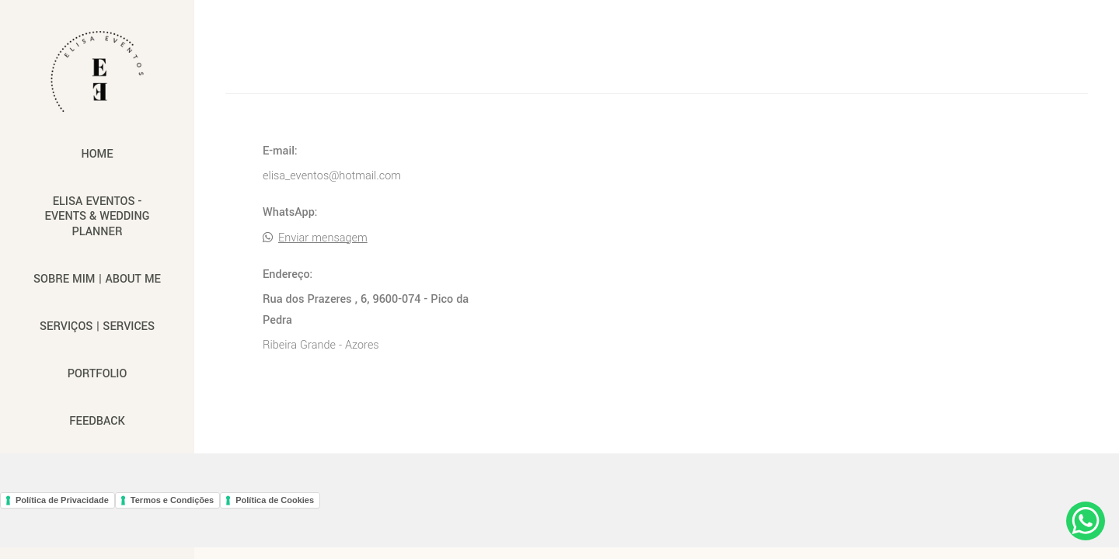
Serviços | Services (97, 326)
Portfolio (97, 374)
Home (97, 154)
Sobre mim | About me (97, 279)
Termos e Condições (172, 500)
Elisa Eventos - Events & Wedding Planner (97, 216)
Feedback (96, 421)
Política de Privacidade (62, 500)
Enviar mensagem (323, 238)
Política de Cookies (274, 500)
